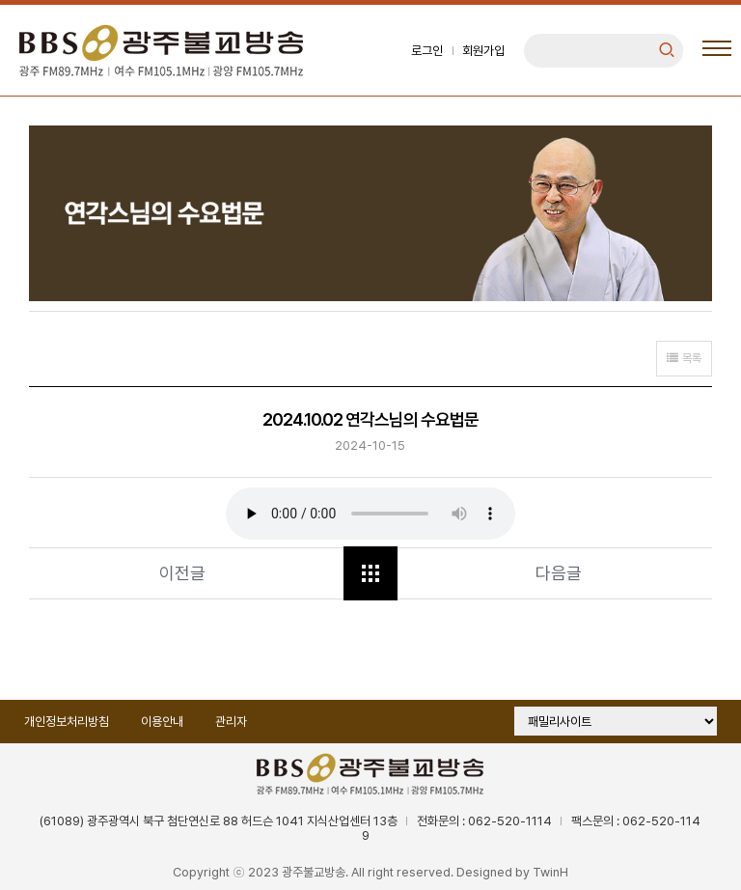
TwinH (550, 872)
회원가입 (483, 50)
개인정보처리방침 (66, 721)
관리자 (231, 721)
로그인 (427, 50)
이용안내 (162, 721)
